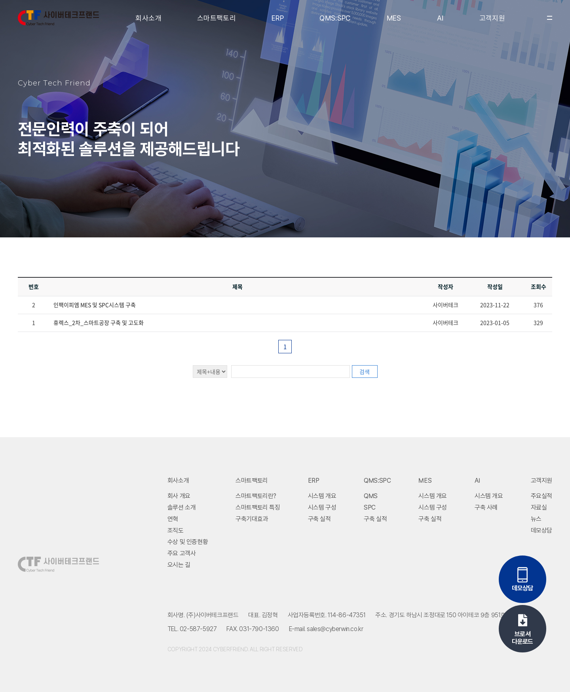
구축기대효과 (252, 519)
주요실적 (541, 496)
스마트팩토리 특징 (258, 507)
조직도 (175, 530)
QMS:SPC (335, 18)
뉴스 (536, 519)
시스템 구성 (322, 507)
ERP (278, 18)
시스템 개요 (322, 496)
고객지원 (492, 18)
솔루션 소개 (181, 507)
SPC (370, 507)
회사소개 (148, 18)
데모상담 (541, 530)
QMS (371, 496)
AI (440, 18)
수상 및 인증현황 (187, 542)
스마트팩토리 (216, 18)
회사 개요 (178, 496)
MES (394, 18)
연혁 (172, 519)
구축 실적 (319, 519)
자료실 (539, 507)
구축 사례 (486, 507)
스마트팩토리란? (256, 496)
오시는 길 (178, 565)
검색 (364, 371)
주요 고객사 (181, 553)
